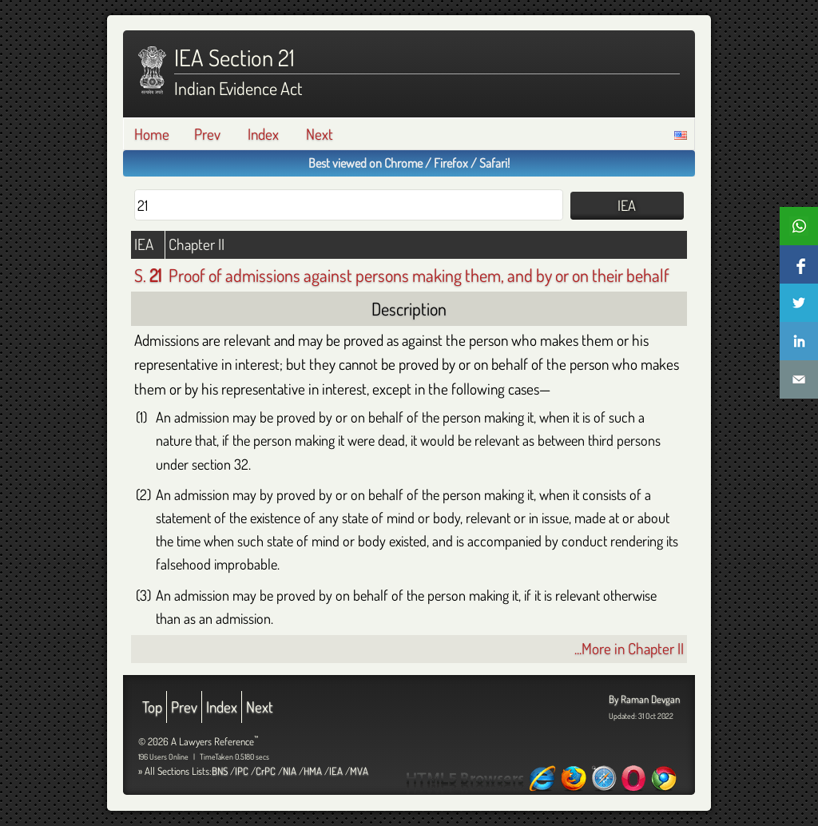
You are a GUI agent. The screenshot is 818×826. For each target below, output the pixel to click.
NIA (289, 770)
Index (263, 134)
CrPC (266, 770)
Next (319, 134)
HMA (313, 770)
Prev (207, 134)
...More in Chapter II (629, 648)
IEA (336, 770)
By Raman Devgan (644, 699)
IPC (241, 770)
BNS (220, 770)
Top (152, 707)
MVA (359, 770)
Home (151, 134)
